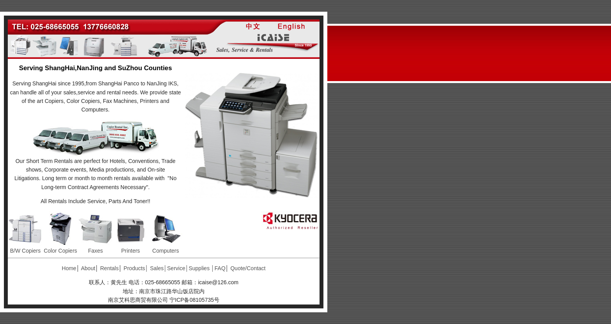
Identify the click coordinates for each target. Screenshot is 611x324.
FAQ (220, 268)
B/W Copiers (25, 251)
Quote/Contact (247, 268)
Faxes (95, 251)
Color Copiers (60, 251)
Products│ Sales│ (145, 268)
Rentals (109, 268)
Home (69, 268)
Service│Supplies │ (191, 268)
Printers (130, 251)
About (88, 268)
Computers (165, 251)
